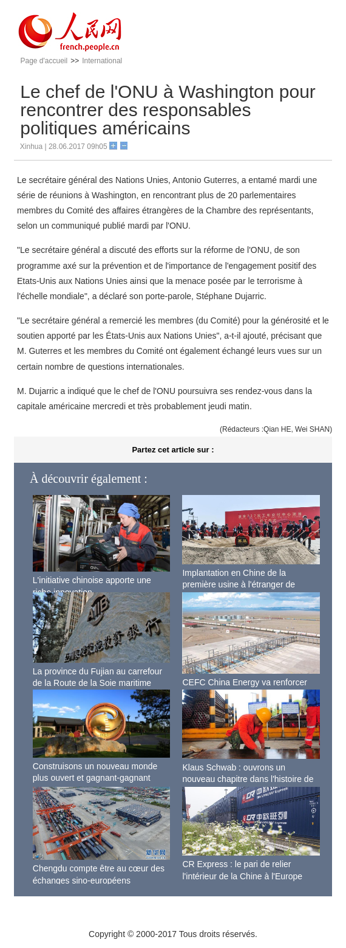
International (102, 61)
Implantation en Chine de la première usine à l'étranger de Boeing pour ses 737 (238, 584)
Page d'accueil (44, 61)
